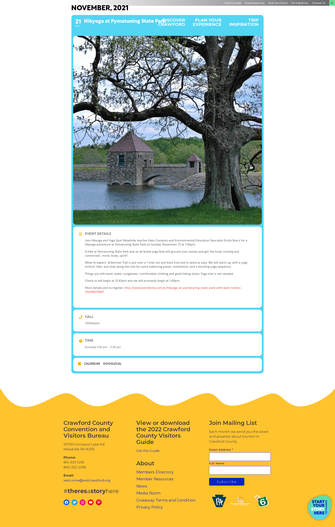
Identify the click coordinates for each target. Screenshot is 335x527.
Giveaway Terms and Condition (166, 500)
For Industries (299, 3)
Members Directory (155, 472)
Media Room (148, 493)
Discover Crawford (171, 22)
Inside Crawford (312, 22)
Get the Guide (148, 451)
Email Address (221, 449)
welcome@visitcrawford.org (87, 480)
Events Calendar (278, 22)
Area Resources (254, 3)
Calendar (92, 364)
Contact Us (318, 3)
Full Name (216, 463)
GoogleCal (112, 364)
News (141, 486)
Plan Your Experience (207, 22)
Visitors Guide (232, 3)
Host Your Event (278, 3)
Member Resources (154, 479)
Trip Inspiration (244, 22)
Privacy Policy (149, 507)
